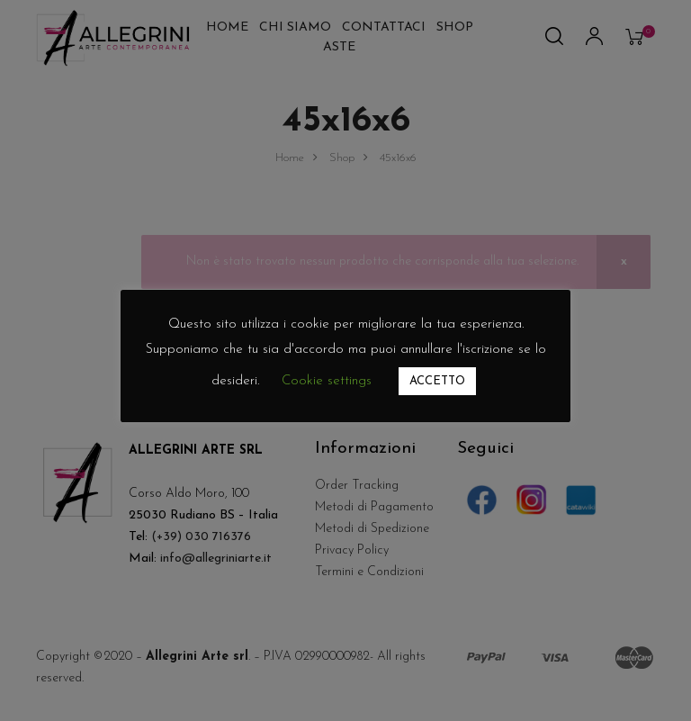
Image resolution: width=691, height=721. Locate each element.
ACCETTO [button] (437, 381)
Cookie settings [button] (327, 381)
